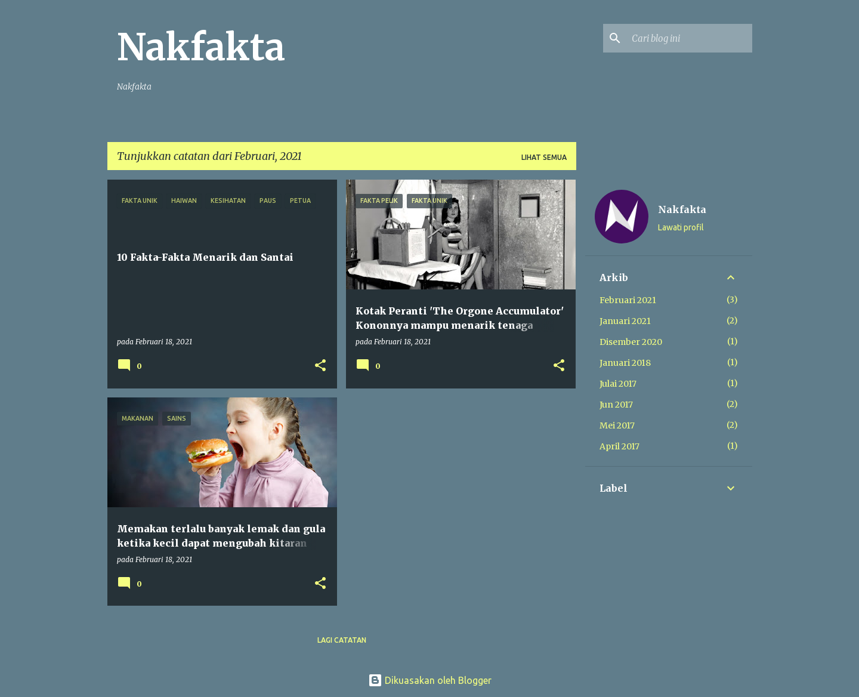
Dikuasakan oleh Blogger (430, 680)
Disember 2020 (631, 342)
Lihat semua (544, 157)
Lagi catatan (341, 640)
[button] (320, 366)
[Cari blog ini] (689, 38)
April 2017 (619, 446)
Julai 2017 (618, 383)
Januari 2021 (625, 321)
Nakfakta (201, 47)
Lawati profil (681, 227)
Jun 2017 (616, 404)
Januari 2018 (625, 362)
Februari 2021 (628, 300)
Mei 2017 (617, 425)
